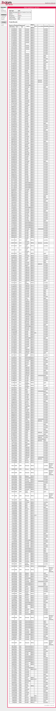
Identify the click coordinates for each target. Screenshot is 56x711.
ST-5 (19, 14)
